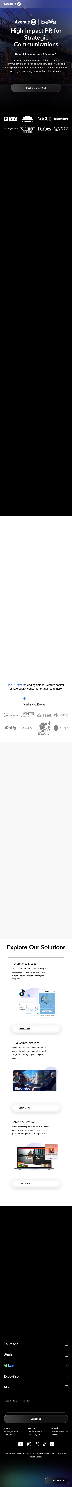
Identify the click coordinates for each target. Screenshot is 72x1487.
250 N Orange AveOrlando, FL (59, 1433)
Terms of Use (10, 1453)
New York (32, 1428)
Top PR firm (15, 685)
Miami (7, 1428)
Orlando (55, 1428)
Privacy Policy (22, 1453)
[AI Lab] (36, 1365)
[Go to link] (12, 4)
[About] (36, 1385)
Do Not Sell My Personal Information (44, 1453)
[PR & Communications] (36, 1076)
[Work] (36, 1354)
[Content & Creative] (36, 1153)
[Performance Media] (36, 997)
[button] (36, 88)
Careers (39, 1456)
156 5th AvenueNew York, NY (35, 1433)
